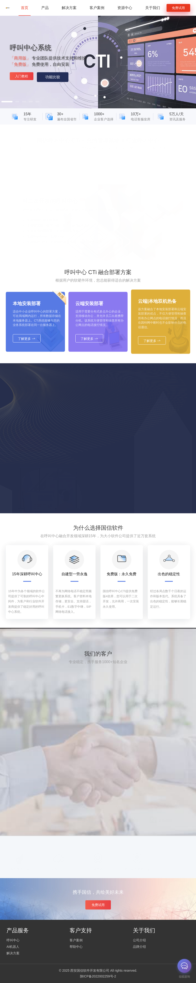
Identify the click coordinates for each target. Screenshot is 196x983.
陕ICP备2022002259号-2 (98, 976)
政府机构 (29, 734)
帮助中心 (76, 947)
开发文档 (46, 239)
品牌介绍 (139, 947)
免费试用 (178, 8)
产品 (45, 8)
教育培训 (29, 795)
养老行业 (29, 774)
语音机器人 (86, 239)
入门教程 (21, 76)
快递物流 (29, 805)
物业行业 (29, 764)
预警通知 (29, 815)
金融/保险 (30, 825)
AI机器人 (12, 947)
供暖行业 (29, 754)
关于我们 (152, 8)
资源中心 (124, 8)
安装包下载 (66, 239)
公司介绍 (139, 940)
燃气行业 (29, 744)
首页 (24, 8)
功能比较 (52, 77)
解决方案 (69, 8)
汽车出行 (29, 785)
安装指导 (28, 239)
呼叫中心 (12, 940)
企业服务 (29, 836)
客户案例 (97, 8)
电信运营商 (30, 724)
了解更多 (26, 354)
